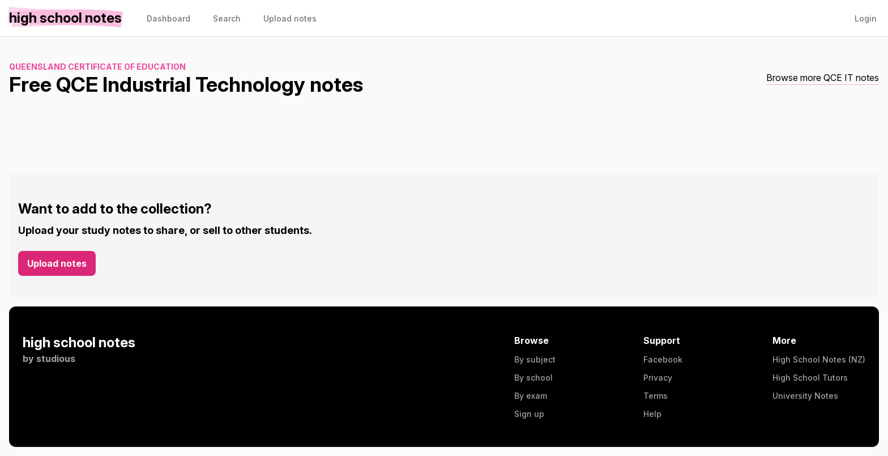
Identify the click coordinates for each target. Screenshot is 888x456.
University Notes (805, 395)
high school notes (79, 342)
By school (533, 377)
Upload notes (57, 263)
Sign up (529, 414)
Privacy (657, 377)
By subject (535, 359)
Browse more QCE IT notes (822, 77)
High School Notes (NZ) (818, 359)
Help (652, 414)
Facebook (662, 359)
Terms (655, 395)
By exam (530, 395)
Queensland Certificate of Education (97, 66)
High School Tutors (810, 377)
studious (55, 358)
